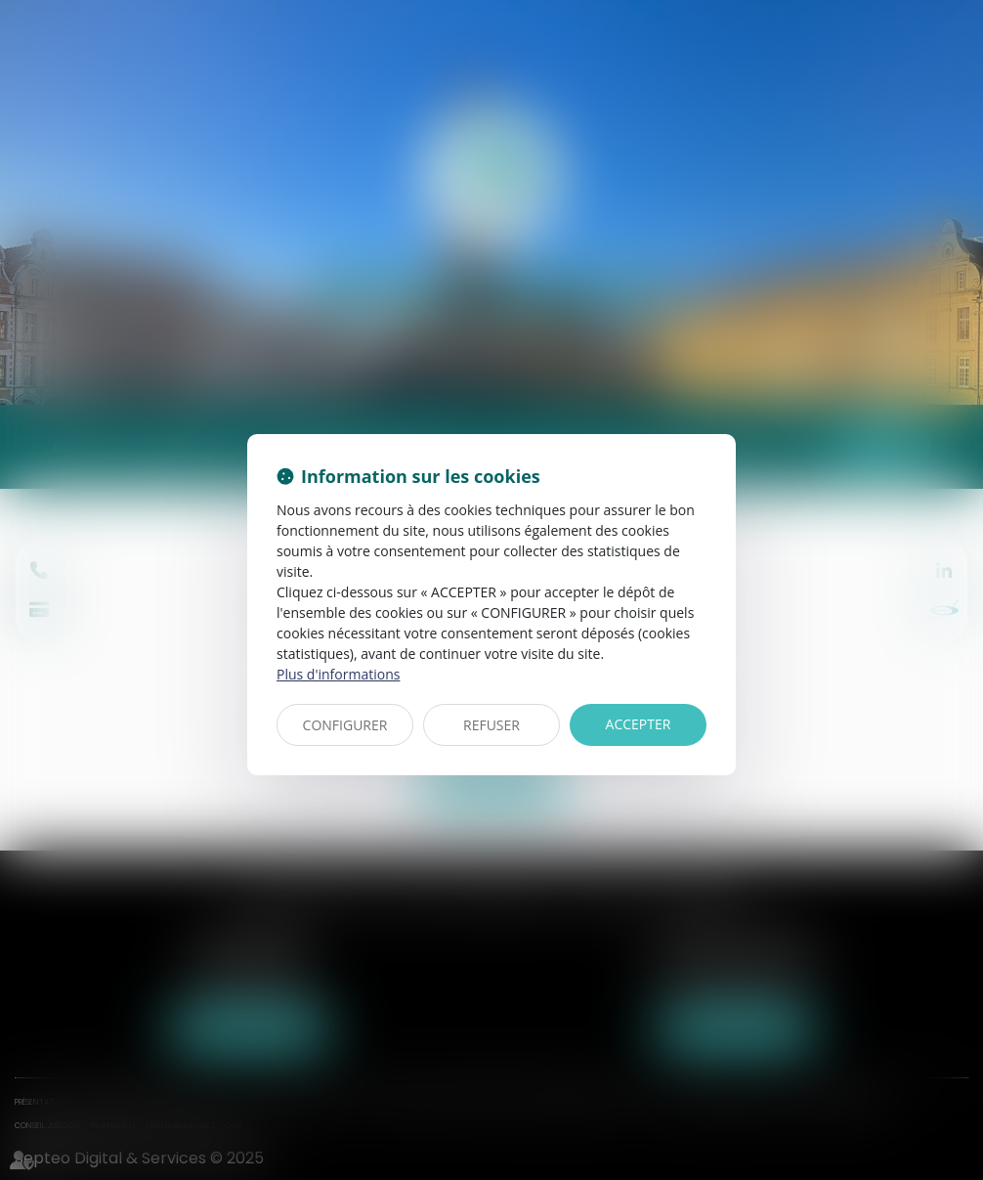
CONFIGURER (345, 725)
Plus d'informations (338, 674)
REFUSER (491, 725)
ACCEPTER (638, 724)
